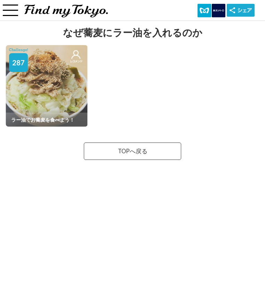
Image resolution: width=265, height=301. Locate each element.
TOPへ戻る (132, 151)
